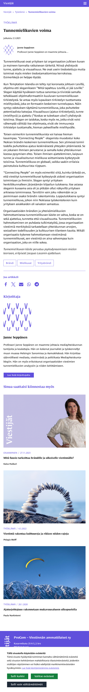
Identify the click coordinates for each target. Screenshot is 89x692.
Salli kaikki (17, 676)
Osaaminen (10, 452)
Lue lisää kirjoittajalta (18, 375)
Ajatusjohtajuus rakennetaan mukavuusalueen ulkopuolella (40, 609)
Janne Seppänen (25, 47)
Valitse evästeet (44, 676)
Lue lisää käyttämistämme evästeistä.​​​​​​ (40, 668)
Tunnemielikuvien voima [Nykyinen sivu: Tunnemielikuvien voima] (41, 12)
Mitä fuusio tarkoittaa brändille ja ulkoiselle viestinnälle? (38, 457)
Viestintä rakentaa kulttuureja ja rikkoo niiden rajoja (36, 533)
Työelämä (10, 22)
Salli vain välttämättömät (27, 684)
